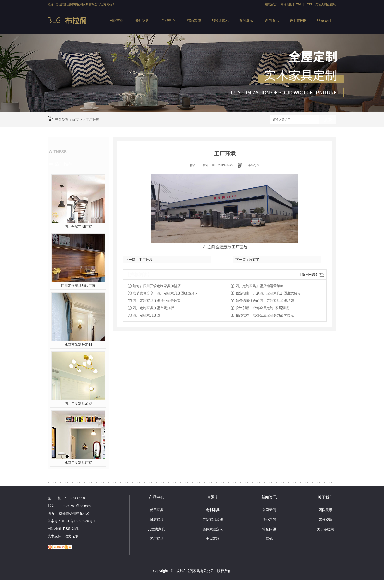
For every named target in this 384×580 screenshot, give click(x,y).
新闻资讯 (272, 20)
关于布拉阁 (298, 20)
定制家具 (213, 510)
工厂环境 (92, 119)
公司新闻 (269, 510)
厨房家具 (156, 519)
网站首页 (116, 20)
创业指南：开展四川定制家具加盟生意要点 (268, 293)
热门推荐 (63, 163)
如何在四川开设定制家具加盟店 (157, 286)
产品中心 (168, 20)
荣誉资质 (325, 519)
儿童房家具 (156, 529)
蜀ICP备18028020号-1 (78, 521)
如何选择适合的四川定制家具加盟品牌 (265, 300)
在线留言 (271, 4)
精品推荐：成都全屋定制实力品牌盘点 (265, 315)
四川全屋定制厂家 (78, 227)
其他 (269, 539)
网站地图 (286, 4)
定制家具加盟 (213, 519)
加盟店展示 (220, 20)
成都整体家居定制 (78, 345)
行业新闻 (269, 519)
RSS (309, 4)
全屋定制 (213, 539)
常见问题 (269, 529)
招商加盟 (194, 20)
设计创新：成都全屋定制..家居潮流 (262, 308)
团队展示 (325, 510)
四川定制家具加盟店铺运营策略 (260, 286)
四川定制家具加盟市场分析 (153, 308)
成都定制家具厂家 (78, 463)
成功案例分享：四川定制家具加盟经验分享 (165, 293)
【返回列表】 (309, 275)
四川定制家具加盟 (78, 404)
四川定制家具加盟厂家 (78, 286)
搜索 (328, 120)
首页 (75, 119)
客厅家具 (156, 539)
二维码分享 (252, 165)
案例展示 (246, 20)
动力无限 (71, 536)
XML (299, 4)
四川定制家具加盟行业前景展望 (157, 300)
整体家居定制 (213, 529)
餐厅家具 (142, 20)
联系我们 (324, 20)
